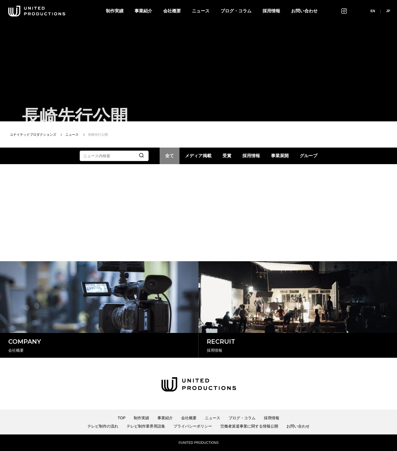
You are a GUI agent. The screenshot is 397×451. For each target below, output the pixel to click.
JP (388, 11)
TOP (122, 418)
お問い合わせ (304, 11)
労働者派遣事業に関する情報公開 (249, 426)
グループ (308, 155)
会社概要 (172, 11)
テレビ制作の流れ (102, 426)
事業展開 (280, 155)
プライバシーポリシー (192, 426)
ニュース (201, 11)
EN (373, 11)
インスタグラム (344, 11)
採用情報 (271, 11)
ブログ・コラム (236, 11)
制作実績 (115, 11)
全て (169, 155)
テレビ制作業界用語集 (146, 426)
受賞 (226, 155)
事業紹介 (143, 11)
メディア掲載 (198, 155)
